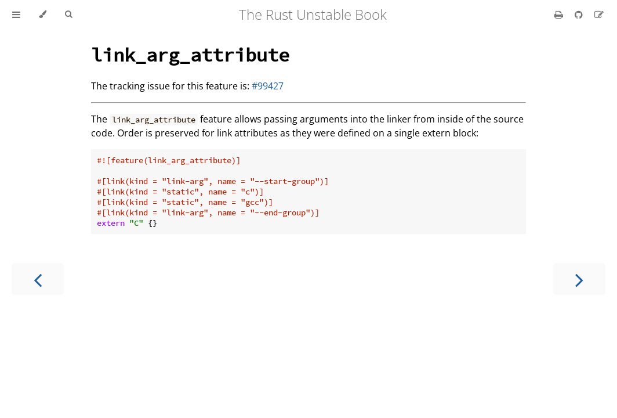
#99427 (268, 86)
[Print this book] (560, 14)
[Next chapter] (579, 279)
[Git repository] (580, 14)
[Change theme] (43, 14)
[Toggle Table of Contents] (16, 14)
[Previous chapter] (38, 279)
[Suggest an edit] (599, 14)
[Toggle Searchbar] (68, 14)
